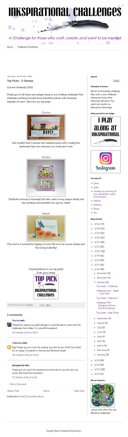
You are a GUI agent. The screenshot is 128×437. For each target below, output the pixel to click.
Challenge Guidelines (28, 47)
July (99, 327)
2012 (97, 374)
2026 (97, 224)
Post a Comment (18, 384)
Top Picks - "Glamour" (107, 298)
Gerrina (46, 112)
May (99, 336)
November (102, 277)
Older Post (79, 391)
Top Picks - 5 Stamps (107, 286)
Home (10, 47)
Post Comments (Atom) (32, 396)
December (102, 273)
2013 (97, 369)
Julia (96, 187)
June (100, 332)
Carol (96, 183)
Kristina (46, 157)
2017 (97, 264)
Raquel (46, 213)
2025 (97, 228)
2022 (97, 242)
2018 (97, 260)
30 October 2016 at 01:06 (25, 355)
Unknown (17, 343)
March (100, 345)
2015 (97, 360)
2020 (97, 251)
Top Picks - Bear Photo (108, 312)
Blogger (77, 430)
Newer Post (13, 391)
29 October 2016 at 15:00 (25, 332)
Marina (97, 200)
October (101, 282)
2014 (97, 364)
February (102, 350)
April (99, 341)
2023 (97, 237)
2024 (97, 233)
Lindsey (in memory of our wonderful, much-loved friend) (105, 194)
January (101, 354)
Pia (95, 212)
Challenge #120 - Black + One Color (108, 292)
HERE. (30, 87)
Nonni (96, 208)
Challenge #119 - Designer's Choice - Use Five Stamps (107, 305)
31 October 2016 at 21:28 (24, 377)
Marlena (97, 204)
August (101, 323)
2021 (97, 246)
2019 (97, 255)
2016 (97, 269)
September (102, 318)
